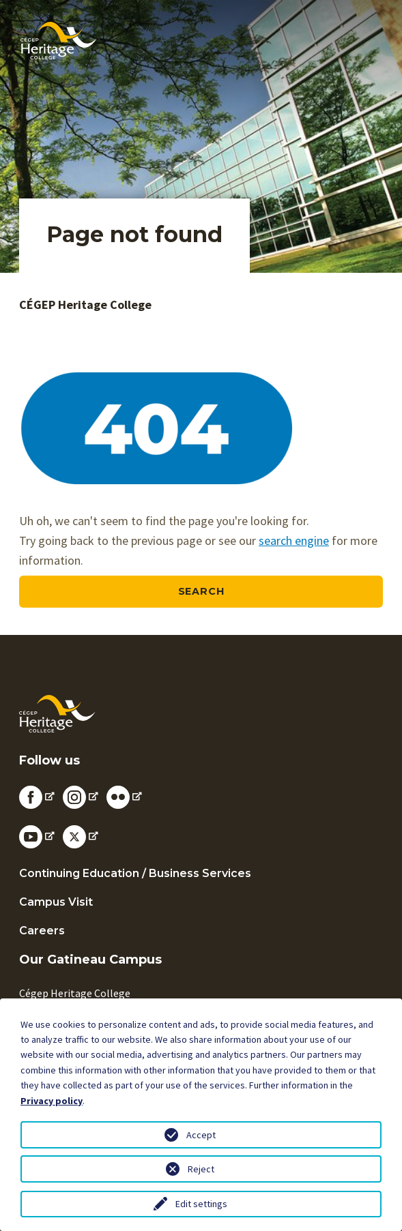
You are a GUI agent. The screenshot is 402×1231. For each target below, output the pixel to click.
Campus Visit (56, 901)
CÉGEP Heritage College (85, 304)
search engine (294, 540)
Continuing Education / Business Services (135, 873)
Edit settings (201, 1204)
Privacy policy (51, 1101)
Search (201, 591)
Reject (201, 1169)
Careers (42, 930)
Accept (201, 1135)
